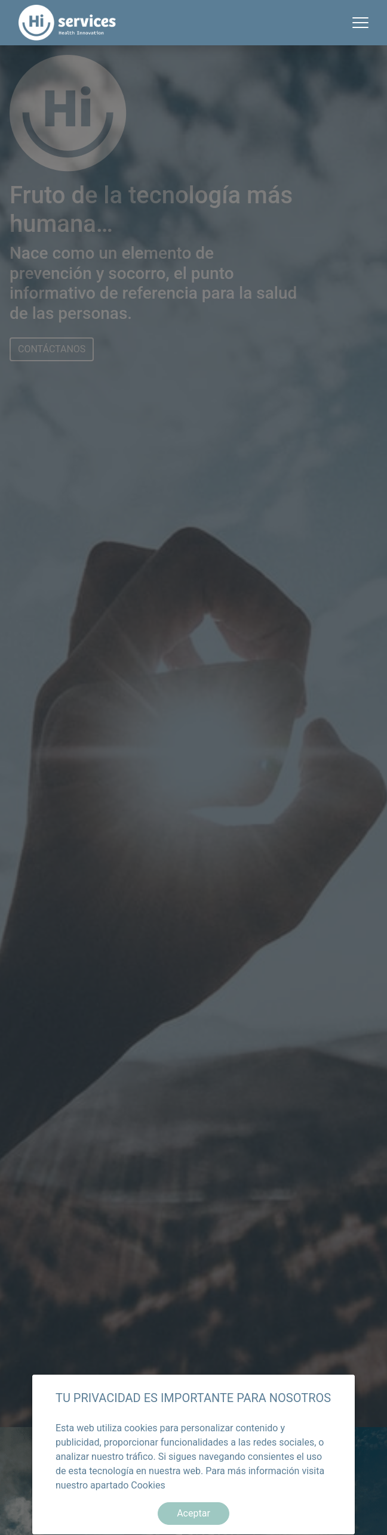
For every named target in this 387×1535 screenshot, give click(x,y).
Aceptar (193, 1513)
